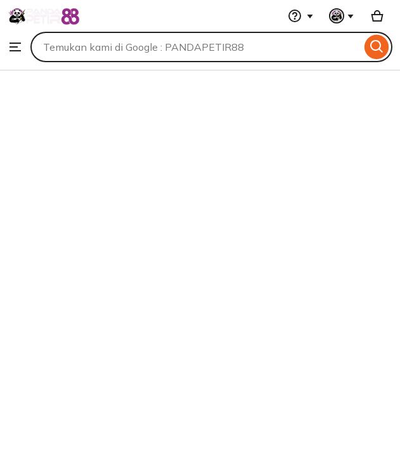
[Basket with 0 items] (377, 16)
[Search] (376, 47)
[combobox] (195, 47)
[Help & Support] (300, 16)
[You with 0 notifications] (341, 16)
